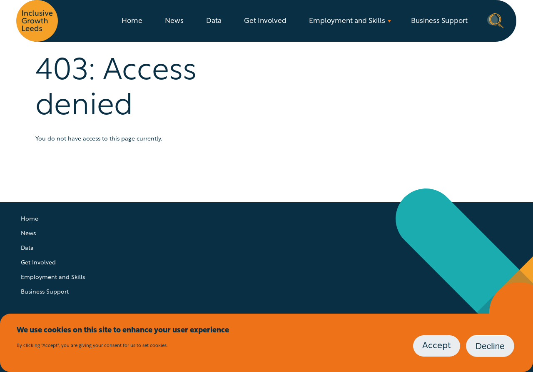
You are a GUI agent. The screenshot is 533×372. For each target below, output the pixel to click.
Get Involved (265, 21)
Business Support (439, 21)
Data (214, 21)
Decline (490, 346)
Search (495, 20)
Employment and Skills (347, 21)
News (174, 21)
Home (132, 21)
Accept (436, 346)
